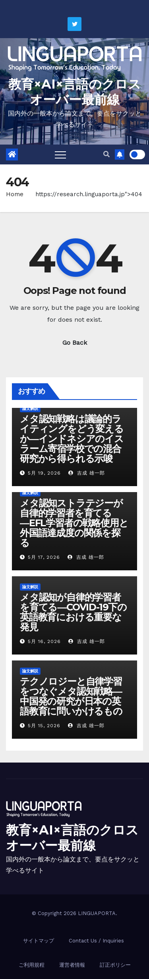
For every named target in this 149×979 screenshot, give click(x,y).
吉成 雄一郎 (86, 473)
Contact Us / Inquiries (96, 941)
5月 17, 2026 (44, 557)
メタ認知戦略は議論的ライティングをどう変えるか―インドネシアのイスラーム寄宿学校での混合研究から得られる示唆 (72, 438)
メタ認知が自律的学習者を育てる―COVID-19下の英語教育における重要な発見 (73, 612)
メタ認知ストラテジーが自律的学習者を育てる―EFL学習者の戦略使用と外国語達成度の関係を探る (74, 522)
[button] (106, 154)
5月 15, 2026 (44, 725)
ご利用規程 (32, 965)
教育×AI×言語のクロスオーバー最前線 (74, 91)
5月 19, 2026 (44, 473)
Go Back (74, 342)
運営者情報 (72, 965)
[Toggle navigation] (60, 154)
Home (14, 194)
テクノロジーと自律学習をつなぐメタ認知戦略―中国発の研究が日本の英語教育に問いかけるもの (71, 696)
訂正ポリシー (115, 965)
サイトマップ (38, 941)
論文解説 (30, 408)
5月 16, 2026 (44, 641)
